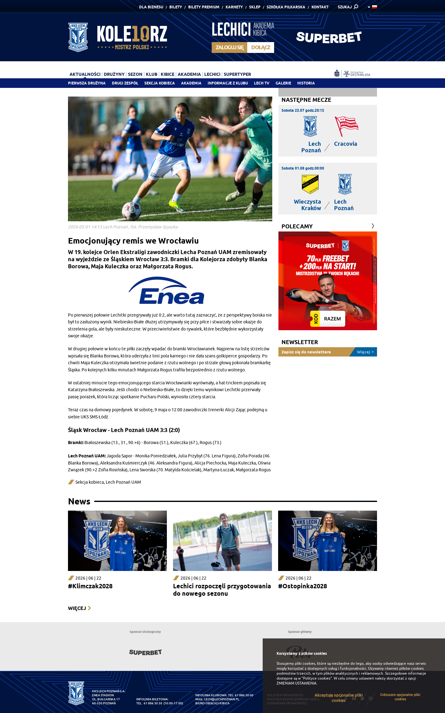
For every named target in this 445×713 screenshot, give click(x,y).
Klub (151, 74)
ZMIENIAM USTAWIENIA (296, 683)
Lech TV (261, 83)
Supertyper (237, 74)
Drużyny (114, 74)
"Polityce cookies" (317, 678)
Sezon (135, 74)
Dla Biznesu (151, 7)
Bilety (175, 7)
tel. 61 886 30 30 (149, 703)
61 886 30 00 (244, 695)
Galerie (283, 83)
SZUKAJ (345, 7)
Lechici (212, 74)
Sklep (255, 7)
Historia (306, 83)
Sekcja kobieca (89, 482)
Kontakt (320, 7)
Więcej (77, 608)
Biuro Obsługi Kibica (212, 703)
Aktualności (85, 74)
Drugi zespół (125, 83)
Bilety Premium (203, 7)
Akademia (191, 83)
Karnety (234, 7)
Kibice (167, 74)
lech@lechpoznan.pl (221, 699)
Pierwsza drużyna (87, 83)
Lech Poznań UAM (123, 482)
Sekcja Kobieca (159, 83)
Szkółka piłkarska (286, 7)
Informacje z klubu (228, 83)
